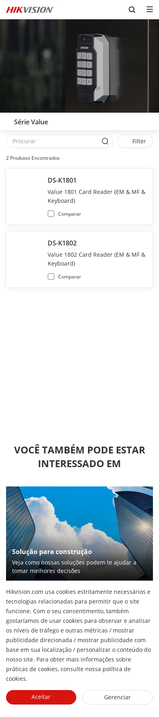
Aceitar (40, 697)
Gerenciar (117, 697)
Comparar (69, 213)
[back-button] (7, 119)
